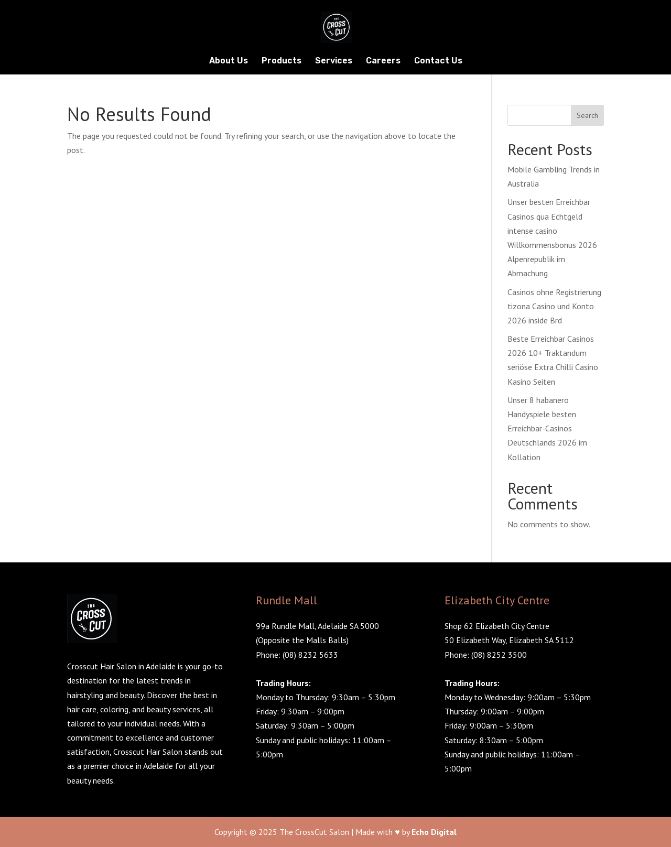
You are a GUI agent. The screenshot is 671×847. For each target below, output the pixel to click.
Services (333, 61)
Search (587, 115)
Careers (383, 61)
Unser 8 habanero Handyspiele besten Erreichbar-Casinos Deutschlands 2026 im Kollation (547, 428)
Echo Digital (434, 832)
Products (281, 61)
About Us (228, 61)
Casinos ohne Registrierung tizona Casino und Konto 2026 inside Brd (554, 306)
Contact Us (438, 61)
